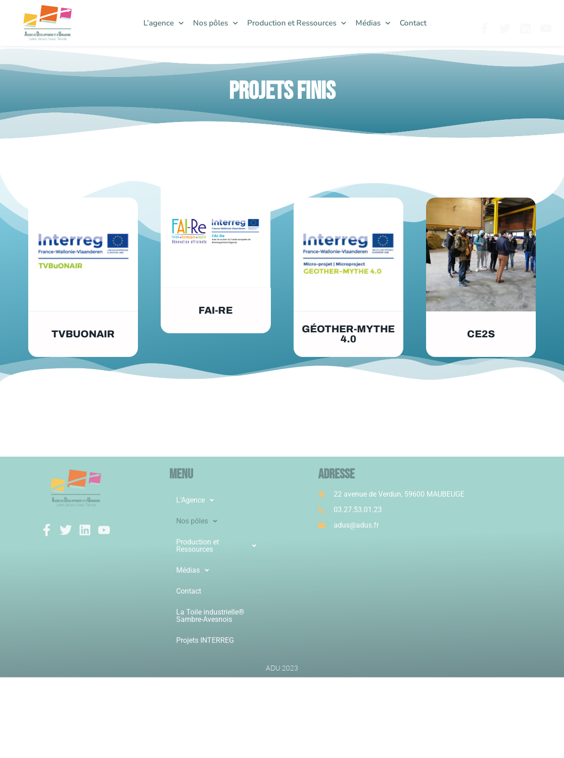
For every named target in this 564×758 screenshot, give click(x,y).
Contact (413, 23)
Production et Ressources (296, 23)
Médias (373, 23)
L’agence (163, 23)
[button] (218, 620)
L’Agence (197, 620)
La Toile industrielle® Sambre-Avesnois (210, 736)
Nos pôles (215, 23)
